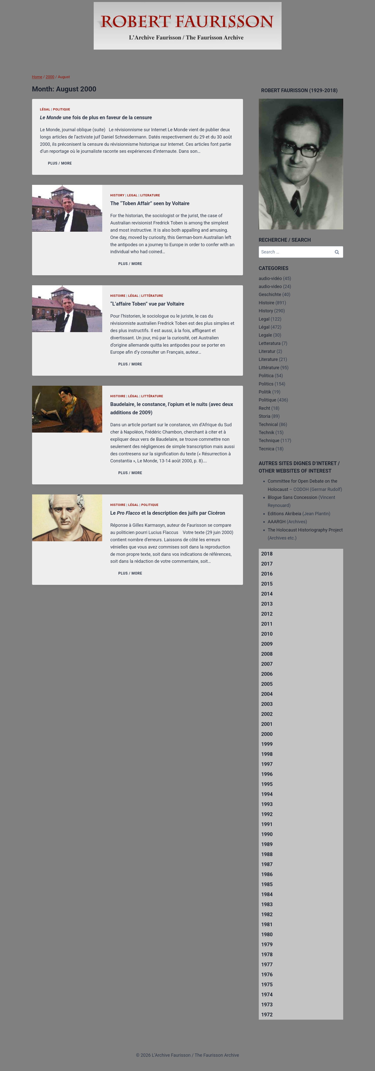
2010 (267, 634)
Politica (266, 375)
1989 (267, 844)
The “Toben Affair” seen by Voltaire (149, 203)
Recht (264, 408)
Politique (61, 109)
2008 (267, 654)
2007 (267, 664)
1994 (267, 794)
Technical (268, 424)
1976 (267, 975)
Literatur (267, 351)
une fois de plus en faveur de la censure (96, 117)
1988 (267, 854)
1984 (267, 894)
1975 (267, 985)
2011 (267, 624)
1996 (267, 774)
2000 (267, 734)
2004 (267, 694)
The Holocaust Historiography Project (305, 529)
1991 (267, 824)
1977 (267, 965)
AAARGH (277, 521)
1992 (267, 814)
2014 (267, 594)
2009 (267, 644)
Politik (265, 391)
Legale (265, 335)
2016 (267, 574)
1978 (267, 955)
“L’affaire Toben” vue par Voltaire (147, 304)
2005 (267, 684)
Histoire (118, 296)
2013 (267, 604)
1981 (267, 924)
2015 (267, 584)
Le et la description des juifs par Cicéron (167, 513)
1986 (267, 874)
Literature (150, 195)
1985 (267, 884)
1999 (267, 744)
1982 (267, 914)
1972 (267, 1015)
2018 (267, 554)
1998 (267, 754)
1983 (267, 904)
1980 (267, 934)
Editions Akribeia (284, 513)
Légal (45, 109)
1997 (267, 764)
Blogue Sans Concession (292, 497)
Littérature (152, 296)
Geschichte (270, 294)
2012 (267, 614)
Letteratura (270, 343)
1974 (267, 995)
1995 (267, 784)
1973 (267, 1005)
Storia (265, 416)
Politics (266, 383)
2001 (267, 724)
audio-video (270, 286)
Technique (269, 440)
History (117, 195)
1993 (267, 804)
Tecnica (266, 448)
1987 (267, 864)
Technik (266, 432)
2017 (267, 564)
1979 (267, 945)
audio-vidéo (270, 278)
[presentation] (67, 208)
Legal (132, 195)
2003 (267, 704)
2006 (267, 674)
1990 (267, 834)
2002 (267, 714)
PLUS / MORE (61, 163)
